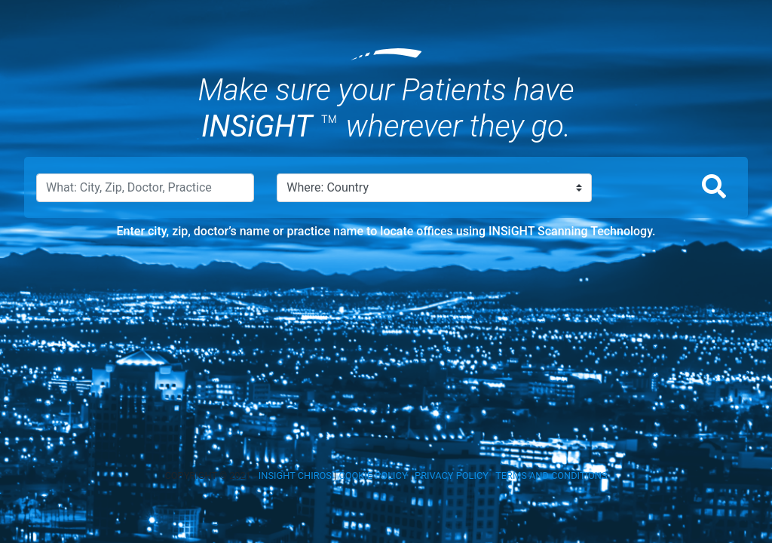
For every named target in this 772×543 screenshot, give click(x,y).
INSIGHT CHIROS (295, 475)
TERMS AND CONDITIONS (551, 475)
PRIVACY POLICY (452, 475)
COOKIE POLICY (373, 475)
